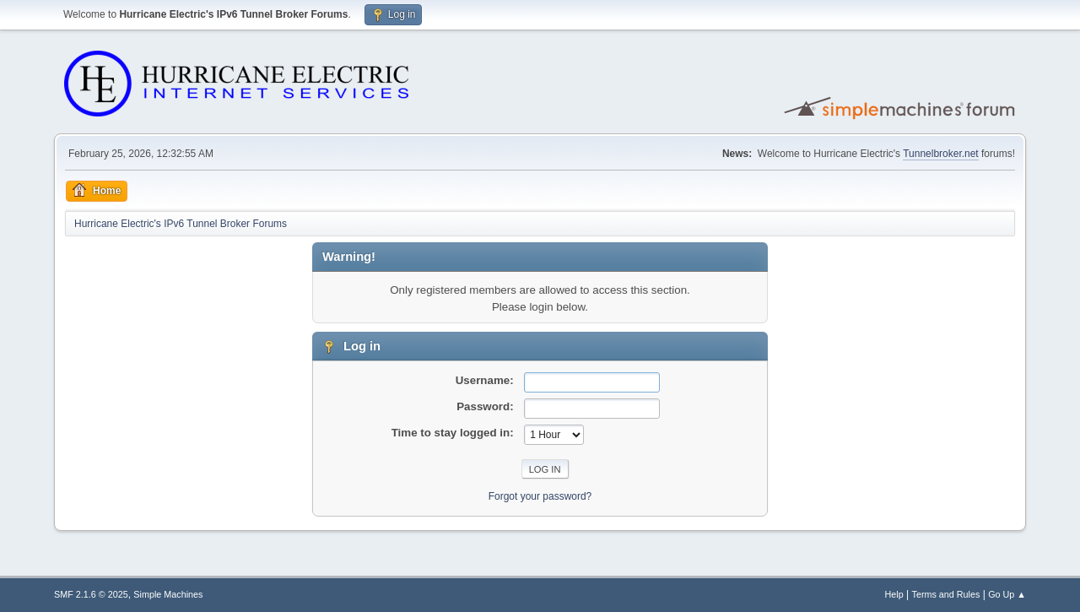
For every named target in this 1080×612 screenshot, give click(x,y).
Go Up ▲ (1007, 594)
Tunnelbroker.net (941, 154)
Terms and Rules (946, 594)
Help (894, 594)
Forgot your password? (540, 496)
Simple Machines (167, 594)
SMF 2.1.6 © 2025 (91, 594)
